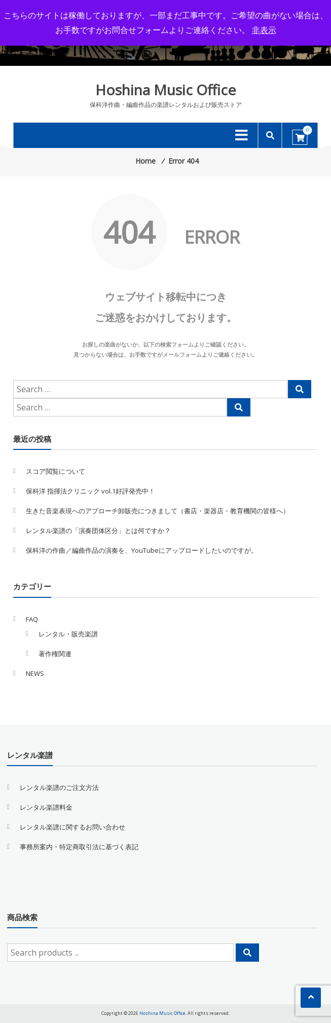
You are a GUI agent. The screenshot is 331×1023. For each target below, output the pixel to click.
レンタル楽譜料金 (46, 807)
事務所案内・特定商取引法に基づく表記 (79, 846)
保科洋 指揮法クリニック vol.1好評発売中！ (90, 491)
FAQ (32, 619)
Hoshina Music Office (165, 89)
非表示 (264, 29)
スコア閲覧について (55, 471)
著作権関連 (55, 653)
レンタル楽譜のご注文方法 (59, 787)
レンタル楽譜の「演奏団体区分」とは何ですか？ (98, 530)
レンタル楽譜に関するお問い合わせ (72, 826)
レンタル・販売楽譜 (68, 633)
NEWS (35, 673)
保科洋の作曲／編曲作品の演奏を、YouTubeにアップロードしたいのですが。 (142, 550)
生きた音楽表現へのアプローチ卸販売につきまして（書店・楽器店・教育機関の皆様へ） (157, 510)
